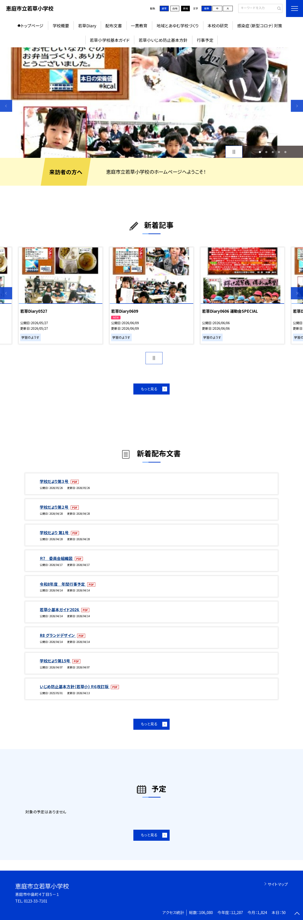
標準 (206, 8)
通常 (164, 8)
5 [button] (285, 152)
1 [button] (260, 152)
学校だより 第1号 (55, 532)
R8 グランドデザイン (58, 635)
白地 (174, 8)
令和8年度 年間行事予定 (63, 584)
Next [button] (297, 106)
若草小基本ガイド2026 (60, 609)
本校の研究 (218, 25)
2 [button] (266, 152)
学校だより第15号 (55, 661)
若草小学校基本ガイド (109, 40)
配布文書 (113, 25)
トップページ (32, 25)
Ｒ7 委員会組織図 (56, 558)
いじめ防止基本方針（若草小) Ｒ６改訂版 (74, 686)
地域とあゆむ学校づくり (178, 25)
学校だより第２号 (54, 507)
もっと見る (149, 389)
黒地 (185, 8)
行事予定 (205, 40)
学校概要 (61, 25)
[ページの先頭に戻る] (297, 914)
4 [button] (279, 152)
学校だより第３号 (54, 481)
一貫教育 (139, 25)
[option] (151, 102)
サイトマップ (278, 884)
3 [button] (273, 152)
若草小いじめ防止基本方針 (163, 40)
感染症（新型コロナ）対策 (259, 25)
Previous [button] (6, 106)
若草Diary (87, 25)
